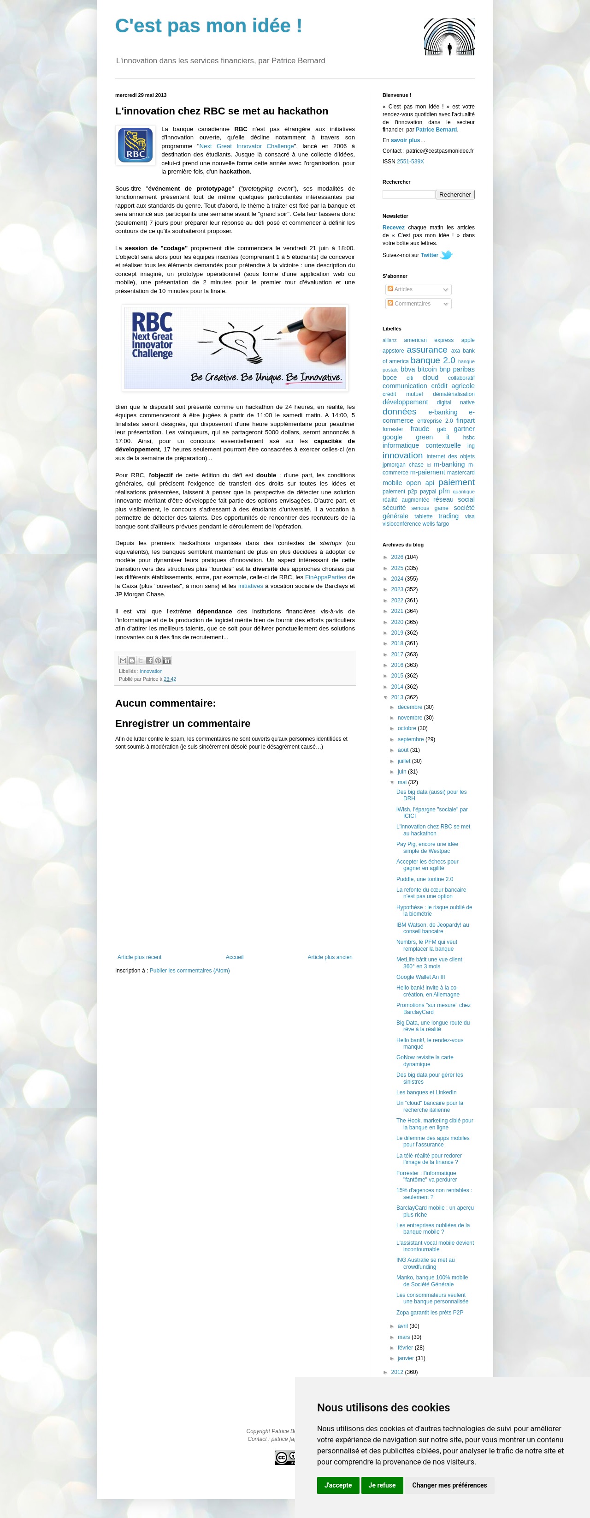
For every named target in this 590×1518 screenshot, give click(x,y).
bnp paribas (457, 369)
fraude (420, 428)
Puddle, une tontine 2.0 (424, 879)
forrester (393, 429)
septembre (411, 739)
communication (405, 386)
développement (405, 402)
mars (405, 1337)
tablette (423, 516)
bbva (408, 369)
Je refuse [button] (382, 1485)
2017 (398, 654)
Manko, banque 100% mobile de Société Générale (432, 1280)
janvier (407, 1358)
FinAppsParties (325, 577)
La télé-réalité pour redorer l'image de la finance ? (429, 1158)
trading (448, 516)
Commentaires (409, 303)
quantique (464, 491)
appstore (393, 351)
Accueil (235, 957)
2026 (398, 557)
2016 (398, 665)
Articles (400, 289)
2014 (398, 687)
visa (470, 516)
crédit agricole (453, 386)
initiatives (250, 585)
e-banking (442, 412)
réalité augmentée (406, 500)
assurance (427, 349)
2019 (398, 633)
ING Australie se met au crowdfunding (425, 1263)
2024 (398, 579)
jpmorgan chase (403, 465)
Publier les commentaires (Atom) (190, 970)
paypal (428, 491)
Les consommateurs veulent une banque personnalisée (432, 1298)
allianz (390, 340)
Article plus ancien (330, 957)
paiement (456, 482)
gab (441, 429)
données (400, 411)
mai (403, 782)
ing (471, 446)
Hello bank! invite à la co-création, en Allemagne (428, 990)
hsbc (469, 437)
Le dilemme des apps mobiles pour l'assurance (433, 1141)
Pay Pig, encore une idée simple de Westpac (427, 847)
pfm (444, 491)
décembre (411, 707)
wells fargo (436, 524)
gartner (464, 428)
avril (403, 1326)
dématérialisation (454, 394)
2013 (398, 697)
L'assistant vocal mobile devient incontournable (435, 1246)
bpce (390, 377)
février (406, 1347)
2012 (398, 1372)
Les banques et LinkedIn (426, 1092)
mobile (392, 482)
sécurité (394, 507)
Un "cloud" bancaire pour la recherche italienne (429, 1106)
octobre (408, 728)
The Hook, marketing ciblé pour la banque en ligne (434, 1123)
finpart (465, 420)
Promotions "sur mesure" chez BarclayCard (433, 1008)
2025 (398, 568)
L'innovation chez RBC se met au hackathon (433, 829)
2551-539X (410, 161)
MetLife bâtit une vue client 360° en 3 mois (429, 962)
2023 (398, 589)
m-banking (449, 464)
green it (432, 437)
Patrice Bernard (436, 129)
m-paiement (427, 472)
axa (455, 351)
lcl (429, 465)
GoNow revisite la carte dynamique (425, 1060)
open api (420, 482)
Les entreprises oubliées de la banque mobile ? (433, 1228)
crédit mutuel (403, 394)
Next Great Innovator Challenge (247, 146)
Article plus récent (139, 957)
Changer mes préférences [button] (450, 1485)
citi (410, 378)
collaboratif (461, 378)
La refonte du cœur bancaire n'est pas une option (431, 893)
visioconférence (402, 524)
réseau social (454, 499)
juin (403, 771)
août (404, 750)
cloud (430, 377)
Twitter (429, 255)
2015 (398, 675)
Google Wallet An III (420, 977)
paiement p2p (400, 491)
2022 (398, 600)
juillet (405, 761)
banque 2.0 (433, 360)
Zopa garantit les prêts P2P (429, 1312)
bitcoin (427, 369)
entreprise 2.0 (435, 421)
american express (429, 340)
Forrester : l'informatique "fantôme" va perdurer (426, 1176)
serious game (430, 508)
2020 (398, 622)
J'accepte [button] (338, 1485)
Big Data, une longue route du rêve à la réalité (433, 1026)
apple (468, 340)
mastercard (461, 472)
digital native (456, 402)
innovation (151, 671)
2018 (398, 643)
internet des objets (451, 456)
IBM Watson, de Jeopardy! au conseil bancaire (432, 928)
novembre (411, 717)
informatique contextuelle (422, 445)
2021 (398, 611)
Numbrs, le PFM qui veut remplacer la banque (426, 945)
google (392, 437)
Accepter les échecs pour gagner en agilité (427, 864)
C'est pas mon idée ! (209, 25)
